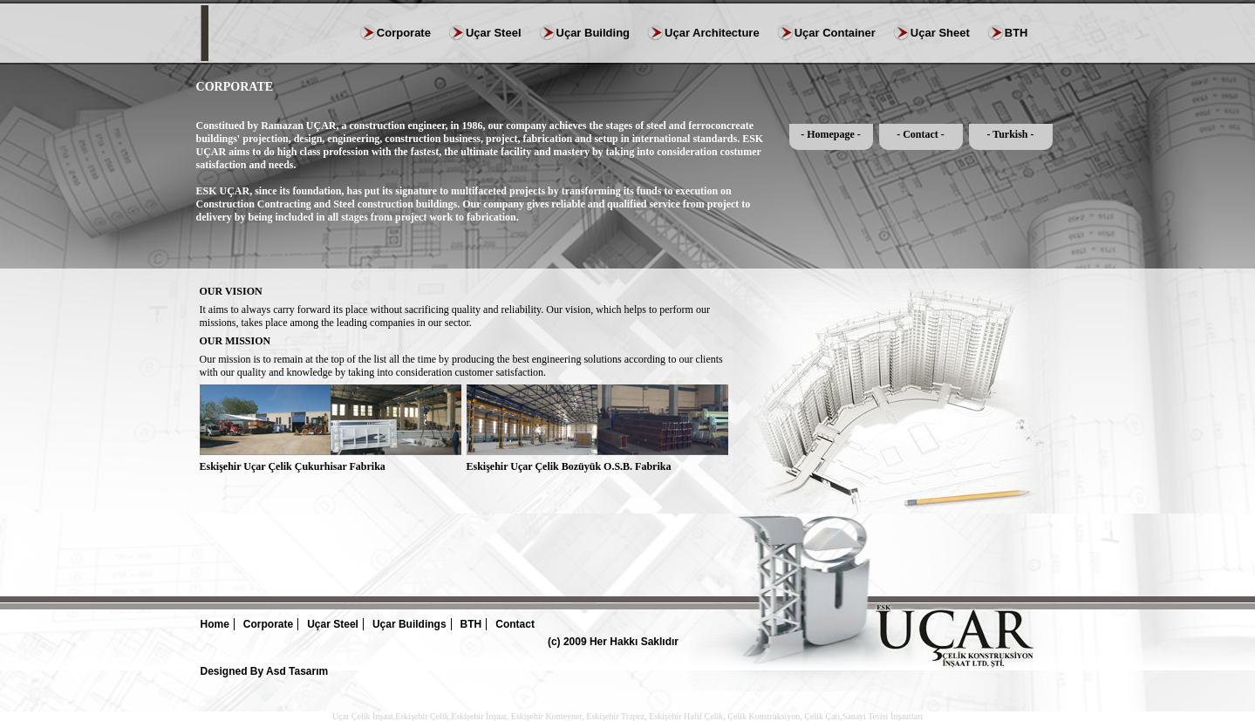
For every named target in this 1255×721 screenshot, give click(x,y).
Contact (515, 624)
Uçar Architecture (712, 32)
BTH (1016, 32)
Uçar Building (593, 32)
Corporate (404, 32)
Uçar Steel (494, 32)
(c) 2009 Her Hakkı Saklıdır (613, 642)
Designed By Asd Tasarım (265, 671)
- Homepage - (831, 134)
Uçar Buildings (409, 624)
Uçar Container (835, 32)
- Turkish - (1009, 134)
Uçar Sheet (940, 32)
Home (215, 624)
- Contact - (921, 134)
